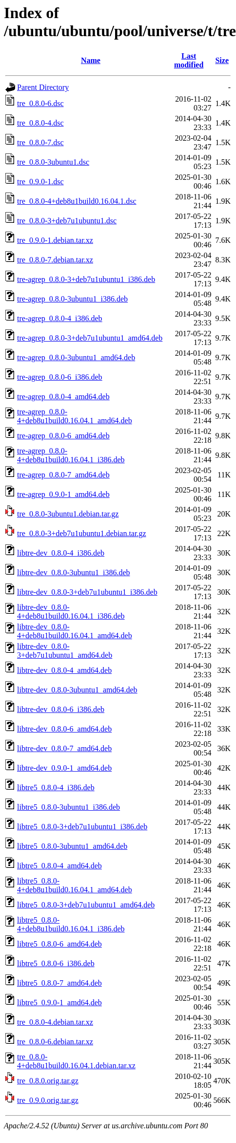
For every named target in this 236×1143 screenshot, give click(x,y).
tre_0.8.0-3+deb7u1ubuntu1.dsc (67, 220)
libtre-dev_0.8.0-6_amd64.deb (64, 729)
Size (222, 60)
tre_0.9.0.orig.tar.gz (48, 1100)
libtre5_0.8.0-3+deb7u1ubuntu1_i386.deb (82, 826)
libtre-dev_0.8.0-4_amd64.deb (64, 670)
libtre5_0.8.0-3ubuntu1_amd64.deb (72, 846)
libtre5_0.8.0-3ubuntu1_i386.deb (68, 807)
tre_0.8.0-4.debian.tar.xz (55, 1022)
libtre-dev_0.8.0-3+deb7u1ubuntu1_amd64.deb (64, 650)
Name (90, 60)
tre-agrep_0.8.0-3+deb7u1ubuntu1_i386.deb (86, 279)
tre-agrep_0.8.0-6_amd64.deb (63, 435)
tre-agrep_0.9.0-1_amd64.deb (63, 494)
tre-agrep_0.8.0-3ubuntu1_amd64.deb (76, 357)
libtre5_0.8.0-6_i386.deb (56, 963)
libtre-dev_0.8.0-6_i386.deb (60, 709)
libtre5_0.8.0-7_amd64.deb (59, 983)
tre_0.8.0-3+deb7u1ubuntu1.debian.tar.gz (81, 533)
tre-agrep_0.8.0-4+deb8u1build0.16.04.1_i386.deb (71, 455)
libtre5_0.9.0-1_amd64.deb (59, 1002)
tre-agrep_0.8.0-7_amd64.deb (63, 475)
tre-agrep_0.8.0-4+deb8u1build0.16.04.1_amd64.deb (74, 416)
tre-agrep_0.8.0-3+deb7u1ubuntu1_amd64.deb (89, 338)
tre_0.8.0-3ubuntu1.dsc (53, 162)
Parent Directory (43, 87)
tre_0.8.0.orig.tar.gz (48, 1081)
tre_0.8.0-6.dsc (40, 103)
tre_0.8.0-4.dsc (40, 123)
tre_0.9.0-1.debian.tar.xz (55, 240)
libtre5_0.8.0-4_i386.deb (56, 787)
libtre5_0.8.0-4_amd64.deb (59, 866)
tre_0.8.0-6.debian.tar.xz (55, 1041)
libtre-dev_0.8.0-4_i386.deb (60, 553)
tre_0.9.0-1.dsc (40, 181)
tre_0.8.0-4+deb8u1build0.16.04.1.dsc (77, 201)
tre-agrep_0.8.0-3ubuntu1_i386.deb (72, 299)
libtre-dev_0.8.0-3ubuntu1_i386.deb (73, 572)
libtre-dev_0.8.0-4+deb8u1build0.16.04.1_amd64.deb (74, 631)
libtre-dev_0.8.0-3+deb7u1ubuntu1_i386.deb (87, 592)
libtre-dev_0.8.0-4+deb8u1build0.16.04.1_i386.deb (71, 611)
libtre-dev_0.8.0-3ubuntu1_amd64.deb (77, 690)
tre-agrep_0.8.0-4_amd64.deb (63, 396)
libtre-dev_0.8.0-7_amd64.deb (64, 748)
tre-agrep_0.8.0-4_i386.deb (59, 318)
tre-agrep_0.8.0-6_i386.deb (59, 377)
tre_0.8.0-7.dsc (40, 142)
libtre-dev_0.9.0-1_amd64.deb (64, 768)
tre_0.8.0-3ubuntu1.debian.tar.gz (67, 514)
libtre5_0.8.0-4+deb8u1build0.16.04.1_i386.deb (71, 924)
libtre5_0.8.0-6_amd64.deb (59, 944)
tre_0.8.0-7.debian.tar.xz (55, 260)
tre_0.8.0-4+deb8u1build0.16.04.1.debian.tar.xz (76, 1061)
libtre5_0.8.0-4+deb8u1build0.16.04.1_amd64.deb (74, 885)
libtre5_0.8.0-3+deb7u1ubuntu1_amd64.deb (86, 905)
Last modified (188, 60)
